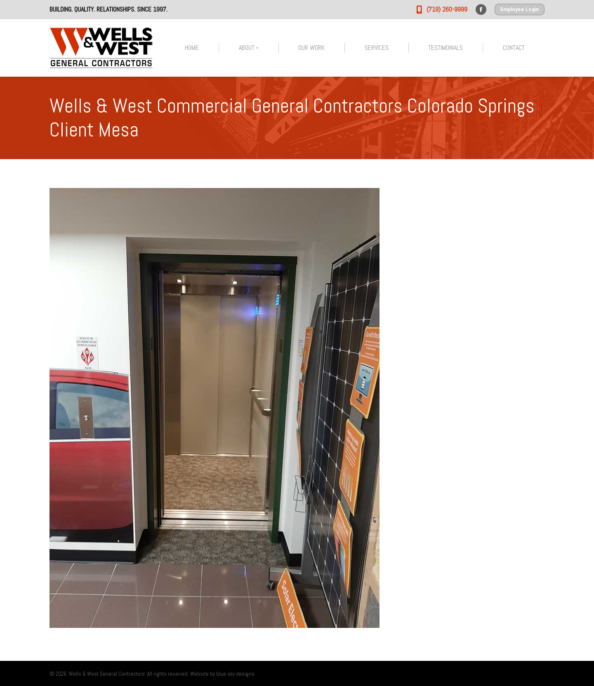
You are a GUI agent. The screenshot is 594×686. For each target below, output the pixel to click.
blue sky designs (235, 673)
